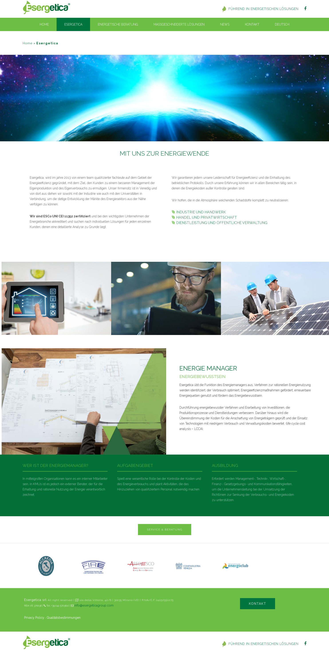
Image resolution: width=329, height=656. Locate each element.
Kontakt (252, 24)
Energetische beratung (118, 24)
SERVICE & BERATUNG (164, 529)
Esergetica (73, 24)
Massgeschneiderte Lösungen (179, 24)
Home (44, 24)
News (224, 24)
